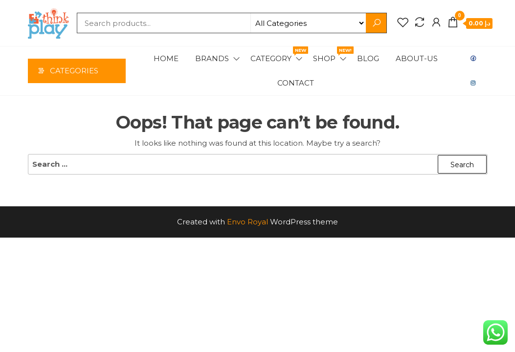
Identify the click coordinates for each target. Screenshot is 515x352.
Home (166, 58)
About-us (417, 58)
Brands (212, 58)
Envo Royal (247, 221)
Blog (368, 58)
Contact (295, 83)
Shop (330, 54)
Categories (74, 70)
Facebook (473, 58)
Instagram (473, 83)
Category (277, 54)
